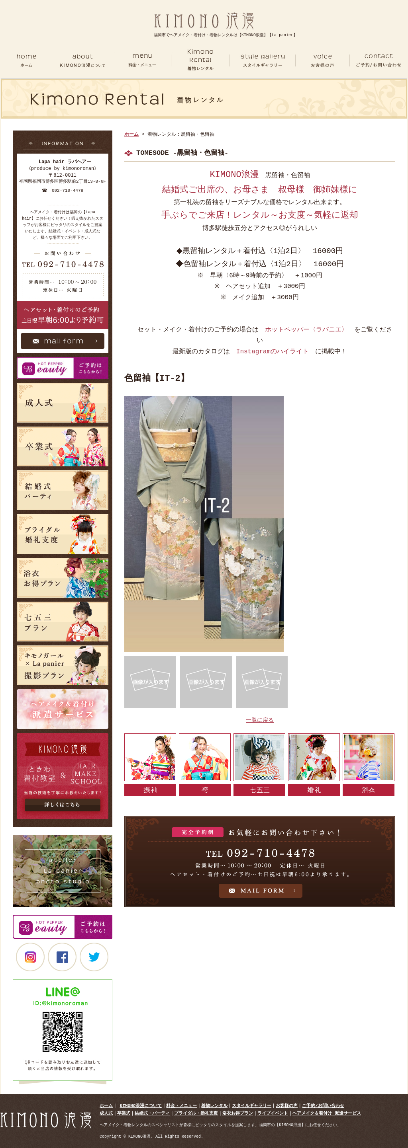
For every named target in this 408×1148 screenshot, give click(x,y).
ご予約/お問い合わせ (323, 1106)
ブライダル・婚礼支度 (196, 1113)
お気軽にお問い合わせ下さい (259, 861)
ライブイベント (272, 1113)
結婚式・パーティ (152, 1113)
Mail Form (62, 343)
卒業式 (123, 1113)
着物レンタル (214, 1106)
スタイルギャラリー (251, 1106)
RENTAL (200, 61)
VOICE (323, 61)
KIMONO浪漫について (141, 1106)
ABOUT (82, 61)
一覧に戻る (260, 720)
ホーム (26, 61)
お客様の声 (287, 1106)
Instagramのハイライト (272, 351)
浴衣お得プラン (237, 1113)
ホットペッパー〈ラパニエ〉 (306, 329)
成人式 (106, 1113)
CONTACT (378, 61)
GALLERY (263, 61)
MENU (141, 61)
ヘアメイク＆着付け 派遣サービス (326, 1113)
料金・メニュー (181, 1106)
